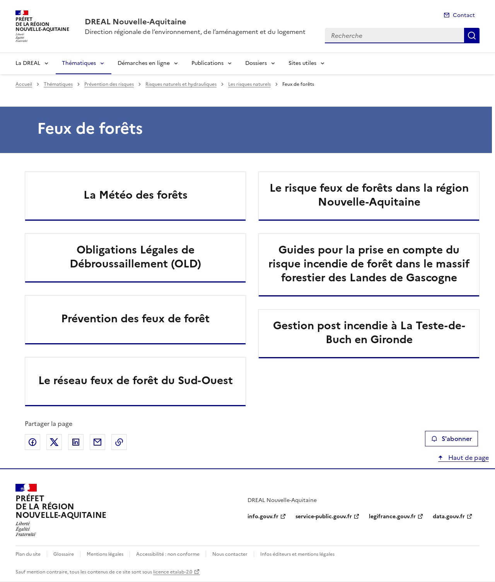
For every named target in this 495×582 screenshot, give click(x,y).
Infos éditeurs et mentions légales (297, 554)
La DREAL (27, 63)
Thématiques (79, 63)
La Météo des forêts (136, 195)
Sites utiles (302, 63)
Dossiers (256, 63)
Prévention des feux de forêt (135, 318)
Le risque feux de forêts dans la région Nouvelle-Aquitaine (369, 195)
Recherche (472, 35)
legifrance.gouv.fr (392, 516)
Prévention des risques (109, 84)
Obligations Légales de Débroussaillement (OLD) (135, 257)
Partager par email (97, 442)
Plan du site (28, 554)
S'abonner (451, 438)
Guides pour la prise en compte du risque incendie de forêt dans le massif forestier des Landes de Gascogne (368, 263)
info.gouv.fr (263, 516)
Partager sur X (54, 442)
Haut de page (468, 457)
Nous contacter (230, 554)
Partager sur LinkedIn (76, 442)
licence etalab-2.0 (172, 571)
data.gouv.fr (449, 516)
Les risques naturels (249, 84)
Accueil (23, 84)
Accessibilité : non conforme (168, 554)
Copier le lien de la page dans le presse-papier (119, 442)
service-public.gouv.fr (323, 516)
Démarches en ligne (144, 63)
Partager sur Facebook (32, 442)
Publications (207, 63)
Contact (464, 15)
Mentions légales (105, 554)
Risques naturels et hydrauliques (181, 84)
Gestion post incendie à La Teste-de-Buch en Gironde (369, 332)
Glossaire (63, 554)
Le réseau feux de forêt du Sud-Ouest (135, 380)
